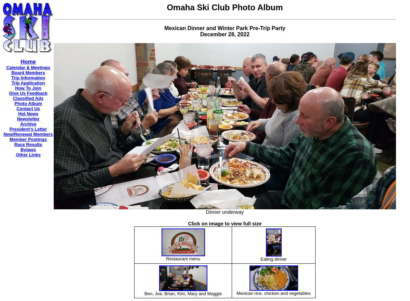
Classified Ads (28, 98)
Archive (28, 124)
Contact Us (28, 108)
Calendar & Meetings (28, 67)
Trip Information (28, 77)
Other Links (28, 154)
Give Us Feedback (28, 93)
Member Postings (28, 139)
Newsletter (28, 118)
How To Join (28, 88)
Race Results (28, 144)
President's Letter (28, 129)
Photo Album (28, 103)
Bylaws (28, 149)
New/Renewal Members (28, 134)
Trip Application (28, 83)
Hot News (28, 113)
